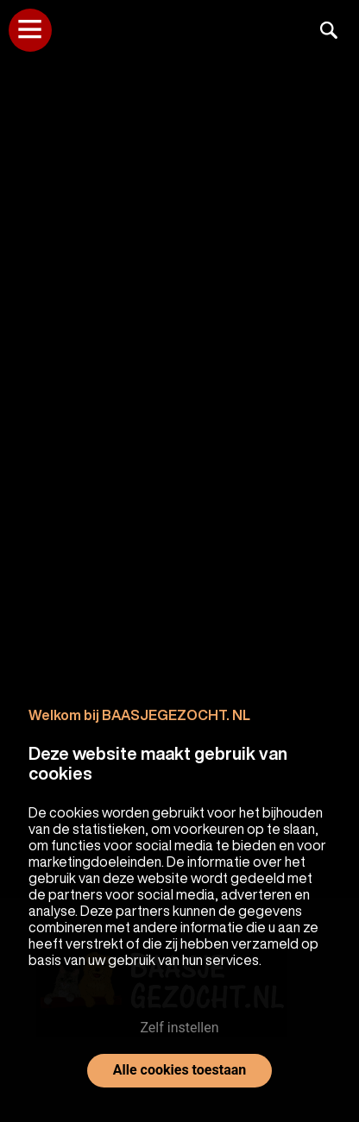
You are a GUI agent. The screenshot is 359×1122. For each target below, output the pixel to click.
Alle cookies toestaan (179, 1070)
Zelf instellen (179, 1027)
